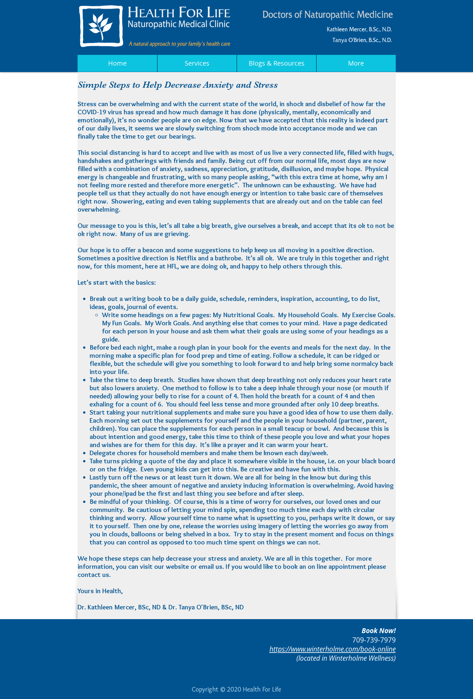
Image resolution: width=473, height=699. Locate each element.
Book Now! (379, 630)
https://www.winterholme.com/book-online (332, 649)
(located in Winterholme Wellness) (346, 658)
